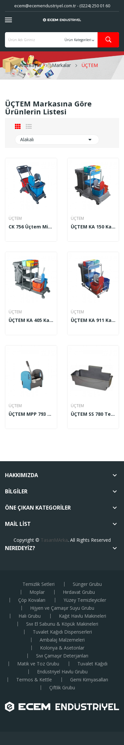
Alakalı (57, 140)
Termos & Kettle (34, 679)
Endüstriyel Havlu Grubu (62, 671)
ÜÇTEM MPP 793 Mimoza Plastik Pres (31, 414)
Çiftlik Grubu (62, 687)
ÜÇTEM (15, 218)
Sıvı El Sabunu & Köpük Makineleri (62, 624)
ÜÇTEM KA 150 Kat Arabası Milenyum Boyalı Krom (93, 227)
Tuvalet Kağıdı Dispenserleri (62, 632)
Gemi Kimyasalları (89, 679)
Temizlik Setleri (38, 584)
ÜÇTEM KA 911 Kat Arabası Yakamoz (93, 320)
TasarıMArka (54, 540)
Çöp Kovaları (31, 600)
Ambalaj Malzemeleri (62, 640)
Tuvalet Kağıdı (92, 663)
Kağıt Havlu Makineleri (82, 616)
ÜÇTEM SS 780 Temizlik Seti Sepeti (93, 414)
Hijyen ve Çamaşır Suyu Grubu (62, 608)
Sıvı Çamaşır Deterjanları (62, 655)
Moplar (37, 592)
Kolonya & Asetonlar (62, 648)
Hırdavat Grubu (79, 592)
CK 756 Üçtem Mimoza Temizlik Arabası (31, 227)
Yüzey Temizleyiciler (84, 600)
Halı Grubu (30, 616)
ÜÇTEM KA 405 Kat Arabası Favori (31, 320)
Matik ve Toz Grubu (38, 663)
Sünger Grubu (87, 584)
